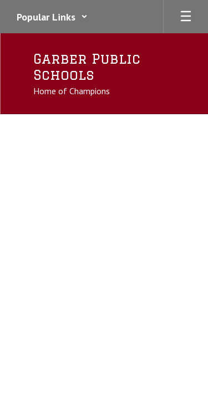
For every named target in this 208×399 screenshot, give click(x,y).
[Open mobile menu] (186, 16)
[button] (52, 16)
